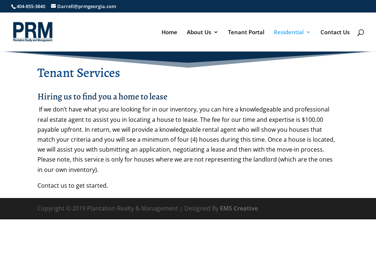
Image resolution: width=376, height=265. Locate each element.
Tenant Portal (246, 32)
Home (169, 32)
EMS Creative (239, 208)
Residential (289, 32)
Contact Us (335, 32)
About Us (199, 32)
